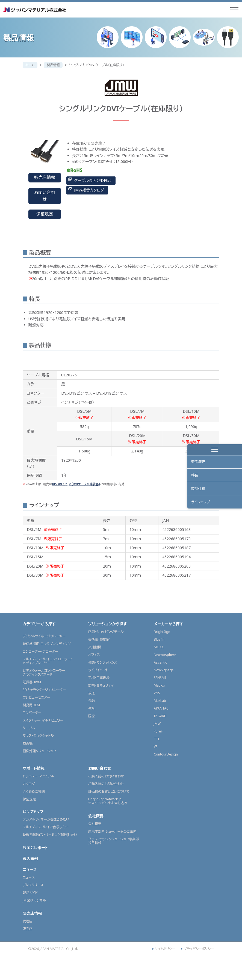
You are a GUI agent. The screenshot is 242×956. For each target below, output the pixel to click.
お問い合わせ (44, 196)
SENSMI (160, 677)
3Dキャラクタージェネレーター (44, 689)
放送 (91, 693)
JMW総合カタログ (89, 190)
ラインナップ (201, 504)
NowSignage (164, 670)
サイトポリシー (165, 949)
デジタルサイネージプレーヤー (44, 636)
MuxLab (160, 700)
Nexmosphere (165, 654)
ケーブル (29, 728)
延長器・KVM (32, 682)
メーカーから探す (168, 623)
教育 (91, 708)
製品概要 (198, 462)
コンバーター (32, 712)
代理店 (28, 921)
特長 (195, 476)
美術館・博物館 (99, 639)
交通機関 (94, 647)
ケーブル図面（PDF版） (93, 180)
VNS (157, 693)
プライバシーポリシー (199, 949)
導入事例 (30, 858)
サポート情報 (34, 768)
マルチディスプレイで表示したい (46, 827)
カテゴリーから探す (39, 623)
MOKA (159, 647)
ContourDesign (166, 754)
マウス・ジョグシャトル (38, 735)
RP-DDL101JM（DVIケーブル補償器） (76, 484)
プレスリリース (33, 885)
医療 (91, 716)
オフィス (94, 654)
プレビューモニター (36, 697)
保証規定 (44, 214)
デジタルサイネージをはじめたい (46, 819)
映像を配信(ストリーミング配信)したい (50, 834)
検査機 (28, 743)
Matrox (159, 685)
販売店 (28, 928)
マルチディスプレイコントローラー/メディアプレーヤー (47, 661)
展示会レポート (35, 847)
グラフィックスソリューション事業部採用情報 (113, 841)
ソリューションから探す (107, 623)
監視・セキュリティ (101, 685)
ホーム (30, 65)
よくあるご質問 (34, 791)
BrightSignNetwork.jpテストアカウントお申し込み (107, 801)
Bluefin (159, 639)
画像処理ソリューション (39, 751)
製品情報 (53, 65)
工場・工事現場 (99, 677)
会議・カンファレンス (102, 662)
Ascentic (160, 662)
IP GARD (160, 716)
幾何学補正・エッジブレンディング (47, 643)
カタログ (29, 783)
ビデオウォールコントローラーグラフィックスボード (44, 672)
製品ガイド (30, 892)
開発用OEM (31, 705)
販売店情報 (44, 177)
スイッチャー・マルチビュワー (43, 720)
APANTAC (161, 708)
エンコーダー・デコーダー (40, 651)
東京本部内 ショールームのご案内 (112, 831)
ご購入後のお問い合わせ (106, 783)
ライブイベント (98, 670)
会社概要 (96, 815)
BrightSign (162, 631)
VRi (156, 746)
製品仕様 (198, 490)
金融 (91, 700)
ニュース (30, 869)
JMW (157, 723)
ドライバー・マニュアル (38, 776)
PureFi (158, 731)
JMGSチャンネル (34, 900)
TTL (157, 739)
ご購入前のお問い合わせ (106, 776)
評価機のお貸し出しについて (108, 791)
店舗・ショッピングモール (106, 631)
